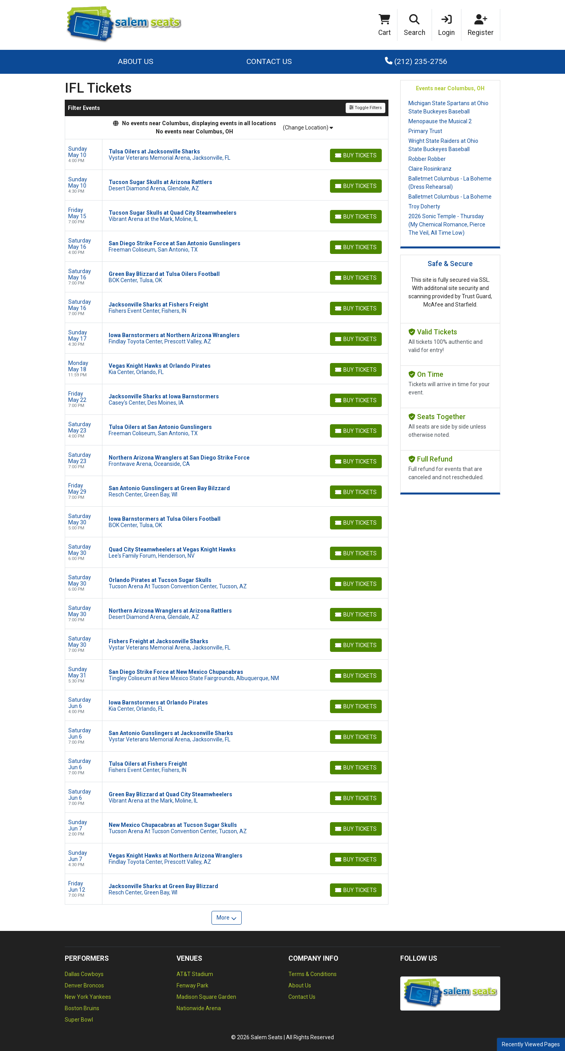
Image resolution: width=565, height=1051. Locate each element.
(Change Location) (308, 127)
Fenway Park (192, 985)
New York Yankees (88, 997)
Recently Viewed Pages (531, 1044)
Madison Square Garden (206, 997)
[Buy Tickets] (356, 155)
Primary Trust (425, 131)
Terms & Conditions (312, 974)
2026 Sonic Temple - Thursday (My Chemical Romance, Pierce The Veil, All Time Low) (446, 224)
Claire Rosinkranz (430, 169)
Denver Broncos (84, 985)
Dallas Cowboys (84, 974)
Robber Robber (427, 159)
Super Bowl (79, 1019)
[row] (226, 154)
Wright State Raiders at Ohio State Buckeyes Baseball (443, 145)
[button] (414, 25)
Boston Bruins (82, 1008)
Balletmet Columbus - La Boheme (450, 196)
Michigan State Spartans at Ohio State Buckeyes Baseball (448, 107)
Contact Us (269, 61)
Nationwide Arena (199, 1008)
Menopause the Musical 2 (440, 121)
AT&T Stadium (195, 974)
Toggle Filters (365, 107)
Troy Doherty (424, 206)
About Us (135, 61)
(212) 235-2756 (416, 61)
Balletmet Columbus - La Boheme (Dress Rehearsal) (450, 182)
